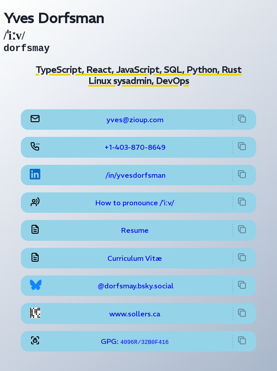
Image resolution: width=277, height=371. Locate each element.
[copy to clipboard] (242, 121)
